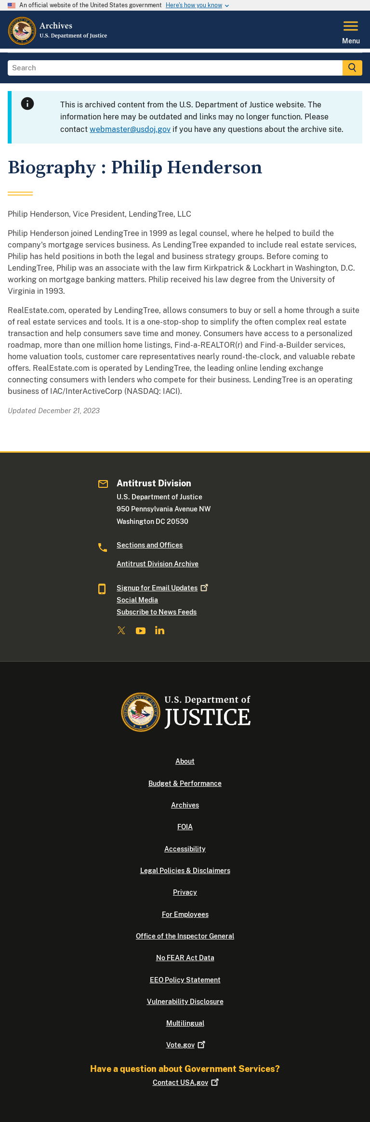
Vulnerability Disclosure (185, 1001)
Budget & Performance (185, 783)
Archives (185, 805)
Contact (185, 1082)
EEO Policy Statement (185, 980)
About (185, 761)
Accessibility (185, 849)
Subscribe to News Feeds (157, 612)
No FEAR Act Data (185, 958)
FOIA (185, 827)
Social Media (137, 600)
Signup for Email (162, 588)
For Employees (185, 914)
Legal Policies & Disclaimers (185, 870)
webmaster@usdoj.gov (130, 129)
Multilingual (185, 1023)
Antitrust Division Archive (157, 564)
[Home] (58, 43)
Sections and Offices (150, 545)
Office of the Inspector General (185, 936)
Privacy (185, 892)
